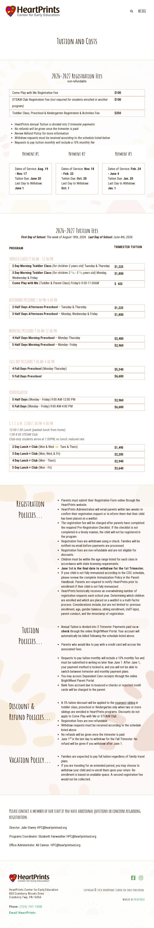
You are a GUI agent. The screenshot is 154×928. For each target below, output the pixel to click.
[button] (131, 11)
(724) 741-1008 (31, 906)
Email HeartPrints (22, 913)
